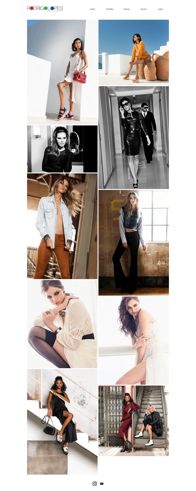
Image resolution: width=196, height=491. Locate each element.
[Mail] (102, 483)
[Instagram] (95, 483)
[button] (109, 9)
